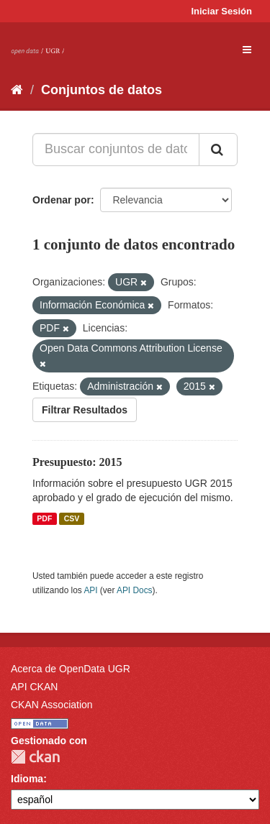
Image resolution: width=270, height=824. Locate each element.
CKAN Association (52, 704)
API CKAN (34, 686)
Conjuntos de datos (101, 90)
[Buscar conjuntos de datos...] (115, 149)
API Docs (135, 590)
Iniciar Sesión (221, 11)
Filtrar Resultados (84, 410)
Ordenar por (61, 200)
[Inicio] (17, 90)
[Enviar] (218, 149)
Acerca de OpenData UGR (70, 668)
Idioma (27, 778)
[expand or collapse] (247, 49)
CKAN (35, 756)
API (90, 590)
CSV (72, 518)
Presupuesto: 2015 (77, 462)
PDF (44, 518)
